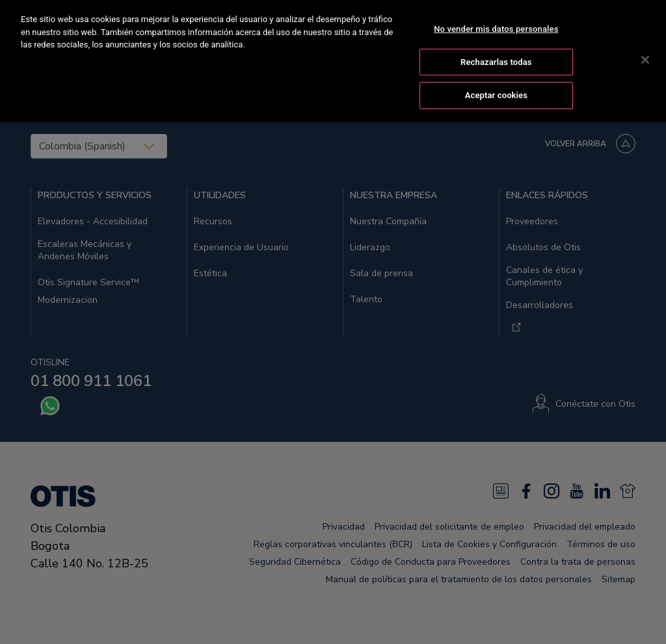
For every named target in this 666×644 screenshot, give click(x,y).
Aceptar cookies (496, 94)
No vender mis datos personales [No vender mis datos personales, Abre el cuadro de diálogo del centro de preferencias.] (496, 27)
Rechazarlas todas (496, 60)
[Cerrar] (645, 58)
